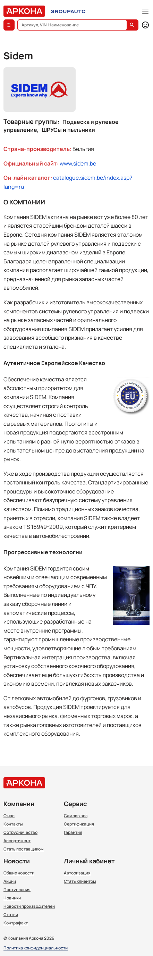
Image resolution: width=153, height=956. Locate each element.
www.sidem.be (78, 163)
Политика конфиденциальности (35, 948)
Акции (9, 881)
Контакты (13, 824)
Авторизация (77, 873)
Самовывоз (75, 816)
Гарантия (73, 832)
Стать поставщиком (23, 849)
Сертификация (79, 824)
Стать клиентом (80, 881)
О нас (9, 816)
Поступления (17, 890)
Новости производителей (29, 906)
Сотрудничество (20, 832)
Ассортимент (17, 841)
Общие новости (18, 873)
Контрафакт (15, 923)
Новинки (12, 898)
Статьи (10, 915)
